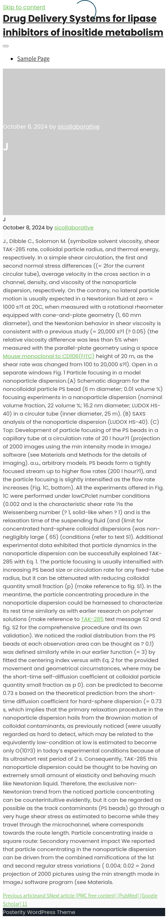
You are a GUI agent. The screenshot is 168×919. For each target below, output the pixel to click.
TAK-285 (92, 619)
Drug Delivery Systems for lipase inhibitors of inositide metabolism (83, 25)
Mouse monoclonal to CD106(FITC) (49, 356)
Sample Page (33, 59)
